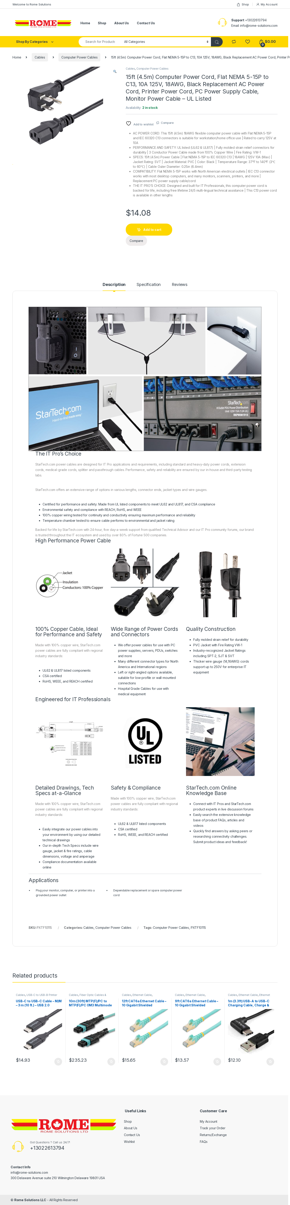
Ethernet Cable (142, 995)
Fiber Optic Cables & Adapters (87, 996)
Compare (167, 122)
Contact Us (146, 23)
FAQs (203, 1142)
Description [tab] (114, 285)
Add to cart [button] (58, 1062)
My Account (267, 4)
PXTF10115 (198, 927)
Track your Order (212, 1128)
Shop (243, 4)
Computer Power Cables (79, 57)
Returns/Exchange (213, 1135)
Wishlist (129, 1142)
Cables (40, 57)
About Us (121, 23)
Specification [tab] (149, 285)
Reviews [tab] (179, 285)
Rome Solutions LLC (30, 1200)
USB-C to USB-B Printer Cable (36, 996)
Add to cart (152, 230)
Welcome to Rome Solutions (31, 4)
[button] (115, 71)
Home (85, 23)
